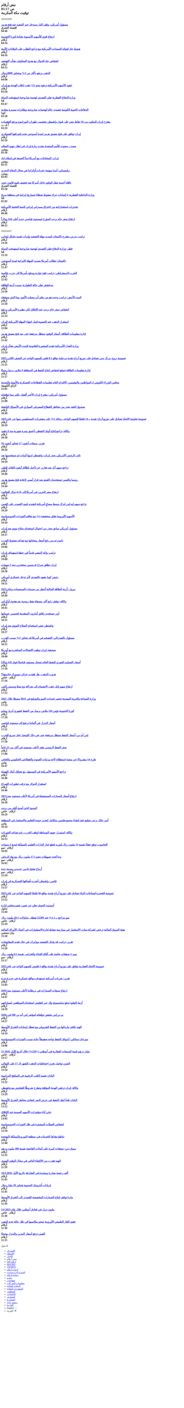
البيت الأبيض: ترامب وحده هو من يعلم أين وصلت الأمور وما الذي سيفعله (41, 297)
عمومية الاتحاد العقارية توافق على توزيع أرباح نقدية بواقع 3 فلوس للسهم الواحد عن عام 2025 (52, 966)
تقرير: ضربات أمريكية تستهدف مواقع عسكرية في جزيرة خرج (35, 978)
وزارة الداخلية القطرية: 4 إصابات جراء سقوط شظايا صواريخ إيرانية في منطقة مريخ (47, 194)
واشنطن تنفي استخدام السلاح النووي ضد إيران (27, 625)
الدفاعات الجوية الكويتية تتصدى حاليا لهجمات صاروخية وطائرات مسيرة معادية (44, 109)
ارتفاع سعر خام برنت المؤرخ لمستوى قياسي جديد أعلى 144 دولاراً (38, 219)
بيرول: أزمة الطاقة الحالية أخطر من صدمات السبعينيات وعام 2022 (38, 589)
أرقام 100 (11, 1262)
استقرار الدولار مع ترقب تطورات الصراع (23, 783)
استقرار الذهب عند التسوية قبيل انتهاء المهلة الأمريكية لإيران (35, 321)
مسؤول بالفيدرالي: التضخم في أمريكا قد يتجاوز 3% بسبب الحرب (37, 637)
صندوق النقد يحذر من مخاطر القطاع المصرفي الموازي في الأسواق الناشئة (43, 406)
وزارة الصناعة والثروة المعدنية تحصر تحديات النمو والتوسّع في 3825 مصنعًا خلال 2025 (48, 698)
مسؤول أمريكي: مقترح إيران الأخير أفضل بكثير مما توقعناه (34, 394)
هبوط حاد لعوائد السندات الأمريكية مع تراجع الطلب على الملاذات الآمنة (40, 48)
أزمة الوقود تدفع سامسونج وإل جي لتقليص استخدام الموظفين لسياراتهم (42, 1002)
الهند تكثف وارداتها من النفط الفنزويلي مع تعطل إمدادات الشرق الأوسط (41, 1027)
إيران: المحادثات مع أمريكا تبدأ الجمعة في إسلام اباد (30, 158)
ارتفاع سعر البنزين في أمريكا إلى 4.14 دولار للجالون (30, 492)
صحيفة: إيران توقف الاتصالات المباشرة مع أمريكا (28, 650)
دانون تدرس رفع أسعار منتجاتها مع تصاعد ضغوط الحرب (32, 540)
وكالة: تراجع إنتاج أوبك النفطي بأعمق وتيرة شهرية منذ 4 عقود (35, 431)
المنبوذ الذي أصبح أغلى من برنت (19, 808)
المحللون (11, 1291)
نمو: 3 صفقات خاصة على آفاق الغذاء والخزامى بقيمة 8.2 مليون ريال (39, 954)
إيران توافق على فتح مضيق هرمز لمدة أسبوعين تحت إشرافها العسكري (41, 134)
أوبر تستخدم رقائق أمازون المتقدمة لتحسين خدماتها (30, 613)
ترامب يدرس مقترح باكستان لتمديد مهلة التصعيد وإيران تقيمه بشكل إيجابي (43, 236)
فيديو (9, 1278)
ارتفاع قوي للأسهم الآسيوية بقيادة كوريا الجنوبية (27, 36)
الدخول (4, 1246)
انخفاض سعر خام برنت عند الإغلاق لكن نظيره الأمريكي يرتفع (35, 309)
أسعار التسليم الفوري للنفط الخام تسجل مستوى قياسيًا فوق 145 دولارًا (40, 662)
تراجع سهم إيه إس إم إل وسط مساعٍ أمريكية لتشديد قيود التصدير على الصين (44, 504)
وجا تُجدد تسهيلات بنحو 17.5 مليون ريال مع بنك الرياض (31, 856)
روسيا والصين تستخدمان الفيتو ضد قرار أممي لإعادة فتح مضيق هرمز (39, 479)
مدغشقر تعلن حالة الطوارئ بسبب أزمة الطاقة (27, 285)
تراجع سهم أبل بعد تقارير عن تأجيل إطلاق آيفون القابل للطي (34, 467)
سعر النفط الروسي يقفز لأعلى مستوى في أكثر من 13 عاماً (34, 747)
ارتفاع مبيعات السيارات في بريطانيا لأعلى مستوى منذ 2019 (34, 990)
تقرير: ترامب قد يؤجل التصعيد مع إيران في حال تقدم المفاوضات (37, 941)
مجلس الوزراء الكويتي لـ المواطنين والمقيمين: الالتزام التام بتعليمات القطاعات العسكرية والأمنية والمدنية (60, 382)
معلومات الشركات (16, 1283)
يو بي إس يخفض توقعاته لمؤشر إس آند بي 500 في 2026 (32, 1014)
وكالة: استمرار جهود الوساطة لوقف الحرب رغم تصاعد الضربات (36, 832)
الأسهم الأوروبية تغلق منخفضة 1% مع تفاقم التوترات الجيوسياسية (37, 516)
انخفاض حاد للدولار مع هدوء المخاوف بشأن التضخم (29, 61)
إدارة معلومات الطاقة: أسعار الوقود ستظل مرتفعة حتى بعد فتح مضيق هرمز (43, 333)
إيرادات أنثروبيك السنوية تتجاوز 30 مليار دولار (26, 1185)
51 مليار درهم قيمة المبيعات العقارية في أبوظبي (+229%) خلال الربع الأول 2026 (45, 1051)
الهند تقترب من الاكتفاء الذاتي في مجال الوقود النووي (31, 1160)
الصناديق (11, 1297)
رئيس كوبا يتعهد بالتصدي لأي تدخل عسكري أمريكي (29, 577)
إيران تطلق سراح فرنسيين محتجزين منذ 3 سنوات (28, 564)
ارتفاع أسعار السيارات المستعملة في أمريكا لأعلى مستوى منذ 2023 (38, 796)
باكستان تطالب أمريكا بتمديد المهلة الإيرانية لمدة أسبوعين (33, 260)
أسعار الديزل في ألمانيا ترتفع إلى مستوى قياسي (28, 723)
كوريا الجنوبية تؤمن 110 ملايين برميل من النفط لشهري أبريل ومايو (37, 710)
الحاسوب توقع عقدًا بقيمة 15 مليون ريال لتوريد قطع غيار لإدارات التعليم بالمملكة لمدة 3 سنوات (54, 844)
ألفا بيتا (10, 1305)
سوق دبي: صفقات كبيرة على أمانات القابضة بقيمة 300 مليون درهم (38, 1148)
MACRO (11, 1264)
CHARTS (11, 1267)
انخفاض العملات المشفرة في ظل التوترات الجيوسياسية (32, 1124)
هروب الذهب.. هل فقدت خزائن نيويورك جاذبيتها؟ (28, 674)
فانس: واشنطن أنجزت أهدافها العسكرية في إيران (28, 881)
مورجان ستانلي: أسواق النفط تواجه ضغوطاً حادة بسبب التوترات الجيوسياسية (44, 1039)
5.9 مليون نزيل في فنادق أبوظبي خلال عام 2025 (27, 1209)
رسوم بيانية (12, 1302)
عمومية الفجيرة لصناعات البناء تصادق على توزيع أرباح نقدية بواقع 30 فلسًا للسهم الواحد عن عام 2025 (57, 893)
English (12, 1308)
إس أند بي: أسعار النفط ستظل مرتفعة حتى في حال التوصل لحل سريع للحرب (44, 735)
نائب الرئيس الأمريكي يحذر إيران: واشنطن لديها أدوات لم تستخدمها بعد (40, 455)
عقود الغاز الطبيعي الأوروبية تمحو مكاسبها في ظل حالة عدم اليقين (38, 1221)
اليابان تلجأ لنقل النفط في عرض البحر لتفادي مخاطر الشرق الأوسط (39, 1100)
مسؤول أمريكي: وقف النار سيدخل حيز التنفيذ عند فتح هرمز (34, 24)
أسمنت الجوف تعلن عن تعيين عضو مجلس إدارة (27, 905)
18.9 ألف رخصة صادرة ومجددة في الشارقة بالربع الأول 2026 (34, 1173)
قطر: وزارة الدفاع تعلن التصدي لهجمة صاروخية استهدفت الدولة (36, 248)
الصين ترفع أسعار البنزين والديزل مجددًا (23, 1233)
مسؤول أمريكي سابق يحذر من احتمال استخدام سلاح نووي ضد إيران (39, 528)
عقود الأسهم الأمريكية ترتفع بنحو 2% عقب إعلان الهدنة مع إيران (36, 85)
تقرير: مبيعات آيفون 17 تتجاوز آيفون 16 (23, 443)
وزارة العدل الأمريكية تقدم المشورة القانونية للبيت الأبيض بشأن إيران (39, 346)
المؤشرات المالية (15, 1289)
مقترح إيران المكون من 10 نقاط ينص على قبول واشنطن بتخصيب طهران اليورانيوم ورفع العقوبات (55, 121)
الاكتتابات (11, 1294)
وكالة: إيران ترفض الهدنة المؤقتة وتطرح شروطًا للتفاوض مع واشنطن (39, 1087)
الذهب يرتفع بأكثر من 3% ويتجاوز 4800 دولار (25, 73)
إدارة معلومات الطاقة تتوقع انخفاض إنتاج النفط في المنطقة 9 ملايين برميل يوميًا (45, 370)
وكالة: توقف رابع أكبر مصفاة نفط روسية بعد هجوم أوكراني (33, 601)
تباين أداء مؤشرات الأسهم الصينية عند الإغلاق (26, 1112)
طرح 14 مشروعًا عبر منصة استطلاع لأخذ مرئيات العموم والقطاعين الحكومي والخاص (48, 759)
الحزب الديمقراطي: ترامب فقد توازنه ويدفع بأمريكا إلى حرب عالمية (39, 273)
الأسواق (10, 1253)
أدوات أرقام (12, 1269)
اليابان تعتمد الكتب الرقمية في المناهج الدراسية (27, 1075)
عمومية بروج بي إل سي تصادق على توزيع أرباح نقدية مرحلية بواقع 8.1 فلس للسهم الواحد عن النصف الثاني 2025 (63, 358)
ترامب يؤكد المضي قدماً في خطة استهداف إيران (28, 552)
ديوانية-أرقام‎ (13, 1275)
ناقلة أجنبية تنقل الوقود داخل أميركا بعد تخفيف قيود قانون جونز (36, 182)
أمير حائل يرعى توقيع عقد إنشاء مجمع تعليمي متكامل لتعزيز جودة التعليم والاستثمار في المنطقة (54, 820)
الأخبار (10, 1256)
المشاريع (11, 1299)
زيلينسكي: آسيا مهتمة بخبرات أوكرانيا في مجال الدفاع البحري (35, 170)
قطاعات (11, 1280)
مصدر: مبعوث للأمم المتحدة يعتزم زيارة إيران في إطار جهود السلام (38, 146)
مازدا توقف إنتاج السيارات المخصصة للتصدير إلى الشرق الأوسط (37, 1197)
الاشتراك (11, 1251)
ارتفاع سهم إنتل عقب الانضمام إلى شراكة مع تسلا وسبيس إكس (36, 686)
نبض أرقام (12, 1259)
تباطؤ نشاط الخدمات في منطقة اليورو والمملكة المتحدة (32, 1136)
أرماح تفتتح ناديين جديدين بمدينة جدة (21, 869)
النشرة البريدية (16, 1272)
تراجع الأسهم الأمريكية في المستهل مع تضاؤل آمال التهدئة (33, 771)
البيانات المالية (13, 1286)
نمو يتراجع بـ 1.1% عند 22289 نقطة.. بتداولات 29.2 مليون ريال (35, 917)
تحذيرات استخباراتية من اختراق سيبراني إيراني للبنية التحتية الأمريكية (39, 206)
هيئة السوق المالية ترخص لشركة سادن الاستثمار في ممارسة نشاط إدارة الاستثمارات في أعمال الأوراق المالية (63, 929)
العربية (11, 1311)
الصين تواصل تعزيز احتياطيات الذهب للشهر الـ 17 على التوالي (35, 1063)
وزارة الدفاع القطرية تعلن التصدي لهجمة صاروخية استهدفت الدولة (38, 97)
